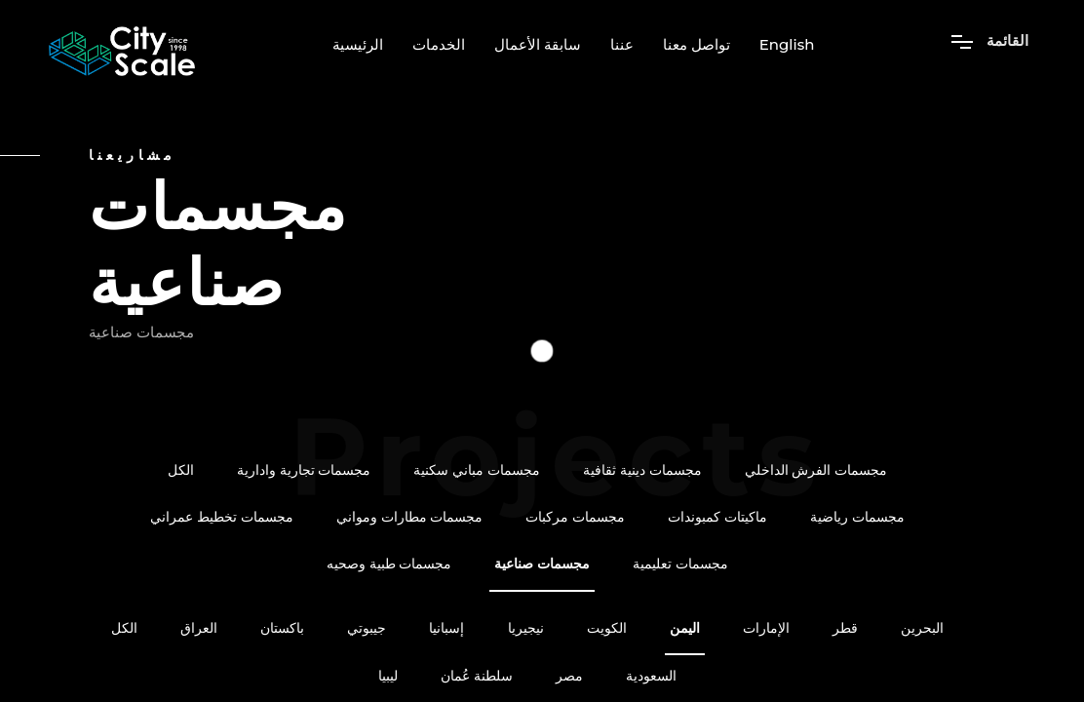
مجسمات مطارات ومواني (410, 517)
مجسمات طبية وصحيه (389, 564)
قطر (845, 628)
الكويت (607, 628)
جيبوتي (366, 628)
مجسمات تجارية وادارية (304, 470)
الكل (181, 470)
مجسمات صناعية (542, 564)
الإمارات (766, 628)
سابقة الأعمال (537, 45)
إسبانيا (446, 628)
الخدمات (438, 45)
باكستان (282, 628)
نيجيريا (526, 628)
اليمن (685, 628)
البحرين (922, 628)
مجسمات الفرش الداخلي (816, 470)
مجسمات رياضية (857, 517)
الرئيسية (357, 45)
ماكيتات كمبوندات (717, 517)
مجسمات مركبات (575, 517)
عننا (622, 45)
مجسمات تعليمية (680, 564)
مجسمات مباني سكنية (476, 470)
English (787, 45)
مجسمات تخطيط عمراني (221, 517)
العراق (198, 628)
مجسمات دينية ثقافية (642, 470)
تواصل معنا (696, 45)
